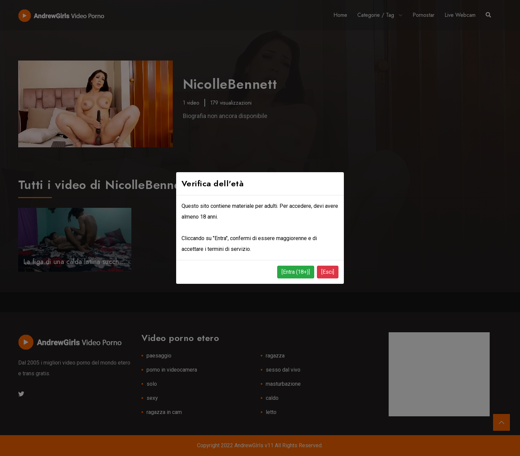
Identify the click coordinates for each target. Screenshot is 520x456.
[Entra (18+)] (296, 272)
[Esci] (327, 272)
